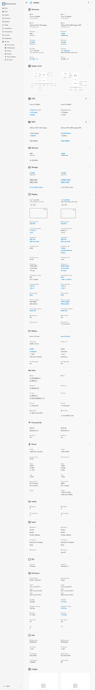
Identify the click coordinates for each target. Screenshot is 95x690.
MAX (37, 59)
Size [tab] (31, 205)
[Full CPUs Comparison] (86, 98)
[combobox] (43, 17)
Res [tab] (34, 205)
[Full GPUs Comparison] (86, 121)
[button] (44, 81)
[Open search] (88, 2)
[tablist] (33, 204)
